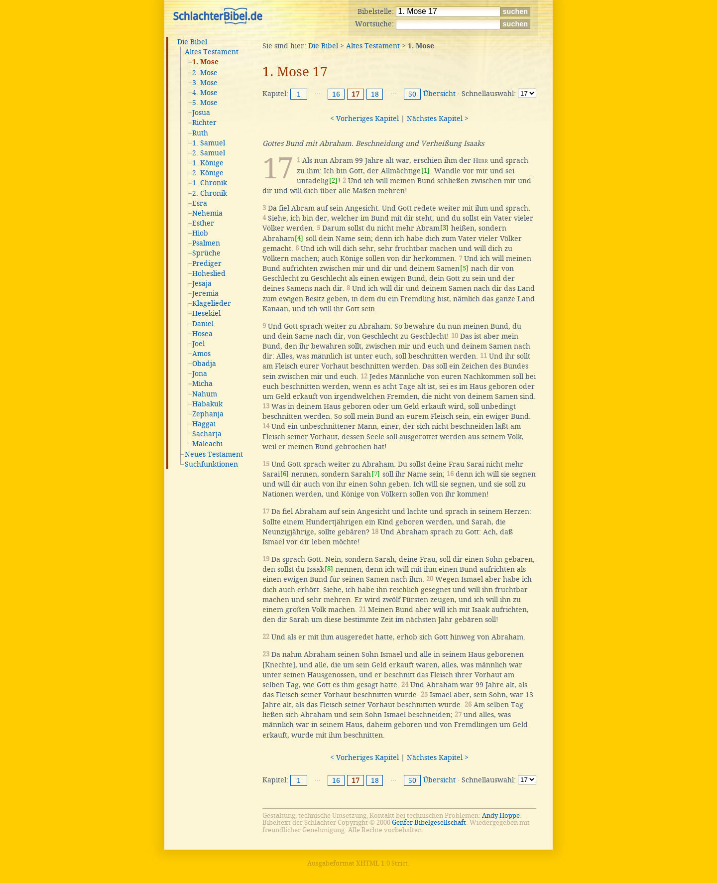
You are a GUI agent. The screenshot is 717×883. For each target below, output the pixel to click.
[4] (299, 238)
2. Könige (208, 173)
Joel (198, 344)
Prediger (207, 263)
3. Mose (205, 83)
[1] (425, 170)
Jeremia (205, 293)
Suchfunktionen (211, 464)
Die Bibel (192, 42)
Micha (202, 383)
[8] (329, 569)
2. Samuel (208, 153)
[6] (284, 474)
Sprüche (206, 253)
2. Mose (205, 73)
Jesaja (202, 283)
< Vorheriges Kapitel (364, 119)
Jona (199, 374)
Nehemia (207, 213)
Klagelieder (211, 303)
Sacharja (207, 434)
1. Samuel (208, 143)
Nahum (204, 394)
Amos (201, 354)
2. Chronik (209, 193)
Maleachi (207, 444)
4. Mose (205, 93)
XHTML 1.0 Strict (382, 863)
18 (375, 94)
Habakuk (207, 404)
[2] (333, 180)
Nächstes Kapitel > (438, 119)
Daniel (203, 324)
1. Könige (208, 163)
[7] (375, 474)
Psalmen (206, 243)
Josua (201, 113)
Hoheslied (209, 273)
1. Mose (205, 62)
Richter (204, 122)
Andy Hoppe (501, 815)
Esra (199, 203)
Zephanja (208, 414)
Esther (203, 223)
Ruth (200, 133)
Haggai (204, 424)
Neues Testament (214, 454)
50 (412, 94)
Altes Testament (212, 52)
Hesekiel (206, 313)
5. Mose (205, 103)
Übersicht (439, 94)
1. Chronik (209, 183)
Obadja (204, 364)
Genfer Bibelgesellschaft (429, 822)
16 (336, 94)
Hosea (202, 334)
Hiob (200, 233)
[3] (444, 228)
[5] (464, 268)
